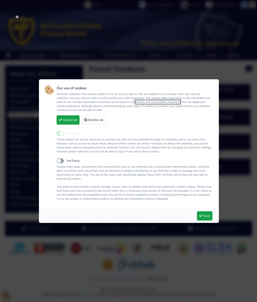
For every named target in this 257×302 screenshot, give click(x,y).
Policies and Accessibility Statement (158, 102)
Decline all (93, 120)
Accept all (68, 120)
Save (204, 216)
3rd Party (73, 161)
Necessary (73, 133)
